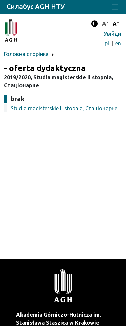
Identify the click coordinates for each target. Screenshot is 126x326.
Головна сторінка (26, 54)
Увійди (112, 34)
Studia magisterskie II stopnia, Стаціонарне (64, 108)
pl (107, 43)
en (118, 43)
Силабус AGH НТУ (36, 6)
